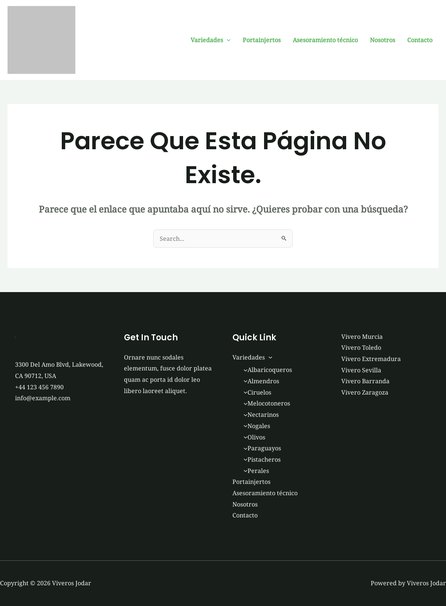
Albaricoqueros (266, 370)
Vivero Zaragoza (364, 392)
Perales (254, 471)
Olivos (252, 437)
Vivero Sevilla (361, 370)
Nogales (255, 426)
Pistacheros (260, 459)
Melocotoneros (265, 403)
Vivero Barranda (365, 381)
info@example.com (42, 398)
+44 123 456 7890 (39, 387)
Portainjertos (262, 40)
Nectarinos (259, 414)
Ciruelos (255, 392)
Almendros (259, 381)
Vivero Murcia (362, 336)
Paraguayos (260, 448)
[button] (227, 40)
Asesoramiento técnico (325, 40)
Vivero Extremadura (371, 359)
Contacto (419, 40)
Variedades (211, 40)
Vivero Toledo (361, 347)
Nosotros (382, 40)
